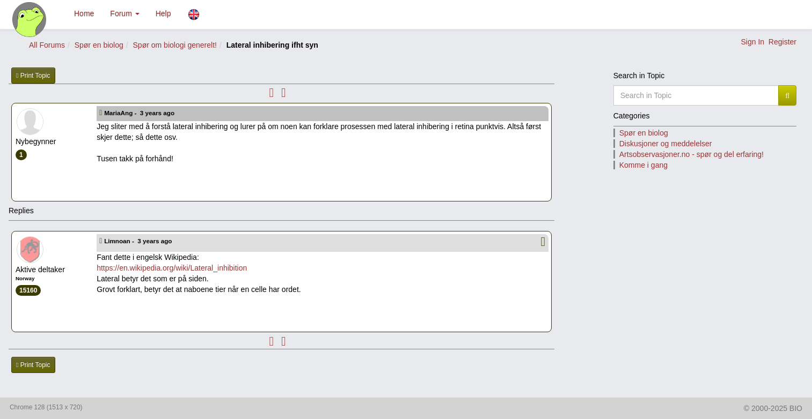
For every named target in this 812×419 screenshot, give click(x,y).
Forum (124, 13)
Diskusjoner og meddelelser (665, 143)
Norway (25, 278)
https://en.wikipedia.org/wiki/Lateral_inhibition (172, 268)
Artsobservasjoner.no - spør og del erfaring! (691, 154)
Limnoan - (139, 240)
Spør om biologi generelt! (175, 45)
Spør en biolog (99, 45)
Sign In (752, 42)
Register (782, 42)
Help (163, 13)
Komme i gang (643, 165)
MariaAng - (140, 112)
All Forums (47, 45)
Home (84, 13)
